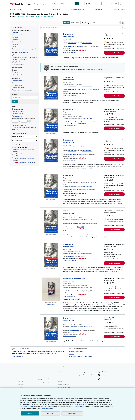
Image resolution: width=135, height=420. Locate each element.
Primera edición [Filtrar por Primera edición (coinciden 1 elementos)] (18, 80)
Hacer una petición (17, 356)
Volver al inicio (67, 367)
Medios (60, 378)
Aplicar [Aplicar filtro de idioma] (15, 101)
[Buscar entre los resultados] (82, 27)
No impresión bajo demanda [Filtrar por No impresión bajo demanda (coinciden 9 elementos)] (22, 90)
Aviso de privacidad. (47, 408)
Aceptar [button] (30, 413)
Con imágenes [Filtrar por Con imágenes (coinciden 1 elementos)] (18, 87)
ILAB (82, 227)
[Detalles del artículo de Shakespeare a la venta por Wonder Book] (51, 221)
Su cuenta (105, 4)
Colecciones (36, 9)
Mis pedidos (21, 384)
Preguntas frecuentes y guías (85, 375)
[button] (123, 27)
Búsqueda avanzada (16, 9)
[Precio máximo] (24, 121)
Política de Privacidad (63, 384)
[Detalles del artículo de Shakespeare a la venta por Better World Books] (51, 150)
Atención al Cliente (82, 378)
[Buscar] (77, 3)
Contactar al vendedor (69, 52)
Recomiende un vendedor (44, 382)
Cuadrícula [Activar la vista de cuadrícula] (75, 23)
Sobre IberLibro (62, 375)
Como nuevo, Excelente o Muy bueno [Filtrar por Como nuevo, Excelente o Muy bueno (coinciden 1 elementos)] (24, 57)
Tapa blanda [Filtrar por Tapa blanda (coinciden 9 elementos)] (17, 75)
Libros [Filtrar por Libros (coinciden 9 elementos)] (15, 32)
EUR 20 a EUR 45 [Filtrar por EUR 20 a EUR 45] (17, 114)
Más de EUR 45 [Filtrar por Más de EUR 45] (17, 116)
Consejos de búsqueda (76, 351)
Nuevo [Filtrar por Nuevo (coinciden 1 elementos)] (15, 55)
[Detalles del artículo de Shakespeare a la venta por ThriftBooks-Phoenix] (51, 44)
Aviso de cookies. (79, 406)
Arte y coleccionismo (77, 9)
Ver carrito (20, 387)
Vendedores (98, 9)
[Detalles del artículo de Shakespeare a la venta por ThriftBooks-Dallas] (51, 88)
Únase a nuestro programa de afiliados (45, 378)
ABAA (78, 227)
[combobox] (54, 3)
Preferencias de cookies (27, 406)
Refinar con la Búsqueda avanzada (41, 17)
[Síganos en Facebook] (99, 375)
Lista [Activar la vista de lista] (66, 23)
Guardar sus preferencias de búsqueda (80, 356)
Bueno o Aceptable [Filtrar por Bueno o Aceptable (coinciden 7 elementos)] (19, 59)
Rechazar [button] (50, 413)
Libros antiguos (55, 9)
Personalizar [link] (72, 413)
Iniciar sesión (96, 4)
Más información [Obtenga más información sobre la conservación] (23, 52)
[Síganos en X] (99, 379)
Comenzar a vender (119, 9)
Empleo (60, 381)
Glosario (71, 354)
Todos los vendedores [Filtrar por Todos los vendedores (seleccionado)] (20, 147)
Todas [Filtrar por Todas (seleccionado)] (14, 70)
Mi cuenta (20, 381)
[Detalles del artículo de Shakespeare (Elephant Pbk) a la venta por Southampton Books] (51, 289)
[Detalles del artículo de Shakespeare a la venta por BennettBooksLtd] (51, 328)
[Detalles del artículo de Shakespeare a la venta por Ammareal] (51, 255)
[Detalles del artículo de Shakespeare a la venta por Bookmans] (51, 120)
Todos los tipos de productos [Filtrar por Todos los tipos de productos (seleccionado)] (21, 30)
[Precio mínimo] (15, 121)
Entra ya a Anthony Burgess (96, 69)
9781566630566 (22, 17)
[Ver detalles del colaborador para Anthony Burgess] (68, 36)
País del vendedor (17, 140)
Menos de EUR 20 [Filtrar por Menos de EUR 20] (18, 111)
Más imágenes (51, 304)
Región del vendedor (18, 136)
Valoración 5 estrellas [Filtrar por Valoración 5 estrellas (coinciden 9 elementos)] (24, 162)
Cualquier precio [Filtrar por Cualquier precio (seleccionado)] (17, 109)
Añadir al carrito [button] (114, 53)
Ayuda (121, 4)
